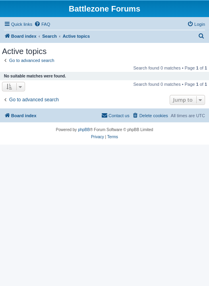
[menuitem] (42, 24)
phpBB (84, 130)
